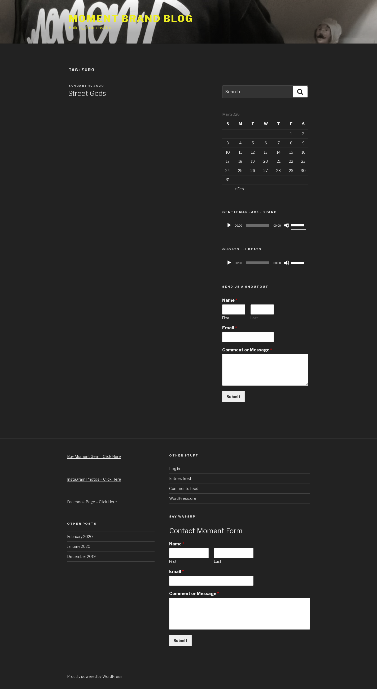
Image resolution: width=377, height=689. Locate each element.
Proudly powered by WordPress (94, 676)
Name (229, 300)
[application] (265, 225)
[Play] (229, 225)
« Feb (239, 189)
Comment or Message (247, 349)
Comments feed (183, 488)
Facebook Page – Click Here (92, 501)
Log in (174, 468)
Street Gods (87, 93)
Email (229, 327)
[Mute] (286, 225)
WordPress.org (182, 498)
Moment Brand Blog (131, 18)
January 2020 (78, 546)
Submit (233, 396)
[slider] (257, 225)
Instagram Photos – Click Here (94, 479)
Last (254, 318)
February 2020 (80, 536)
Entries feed (180, 478)
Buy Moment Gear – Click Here (94, 456)
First (225, 318)
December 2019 (81, 556)
